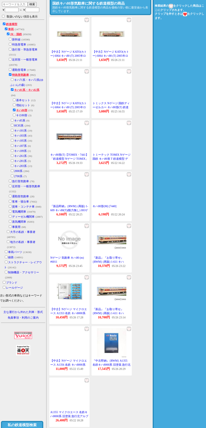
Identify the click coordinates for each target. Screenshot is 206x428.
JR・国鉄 (16, 34)
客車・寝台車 (20, 201)
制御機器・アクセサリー (23, 272)
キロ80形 (21, 115)
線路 (11, 257)
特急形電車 (19, 44)
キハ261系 (20, 155)
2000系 (18, 171)
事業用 (16, 226)
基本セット (23, 100)
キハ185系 (20, 140)
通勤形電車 (19, 69)
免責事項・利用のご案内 (23, 317)
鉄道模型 (11, 24)
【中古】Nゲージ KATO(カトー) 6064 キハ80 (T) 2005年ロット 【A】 (68, 55)
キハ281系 (20, 161)
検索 (32, 4)
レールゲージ (14, 287)
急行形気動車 (20, 181)
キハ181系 (20, 130)
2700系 (18, 176)
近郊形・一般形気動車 (26, 186)
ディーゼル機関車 (23, 216)
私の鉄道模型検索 (22, 425)
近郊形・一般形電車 (24, 59)
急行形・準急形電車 (24, 49)
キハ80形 (21, 110)
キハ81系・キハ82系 (26, 90)
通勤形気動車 (20, 196)
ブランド (11, 282)
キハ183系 (20, 135)
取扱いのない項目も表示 (20, 16)
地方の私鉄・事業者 (22, 242)
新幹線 (16, 39)
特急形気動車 (20, 74)
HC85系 (19, 125)
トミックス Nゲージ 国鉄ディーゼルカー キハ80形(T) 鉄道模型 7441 (111, 107)
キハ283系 (20, 166)
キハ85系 (19, 120)
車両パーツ (15, 252)
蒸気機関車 (19, 221)
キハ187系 (20, 145)
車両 (11, 29)
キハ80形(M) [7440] (104, 206)
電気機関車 (19, 211)
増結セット (23, 105)
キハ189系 (20, 150)
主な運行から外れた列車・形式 (23, 312)
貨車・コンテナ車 (23, 206)
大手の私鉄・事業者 (22, 232)
